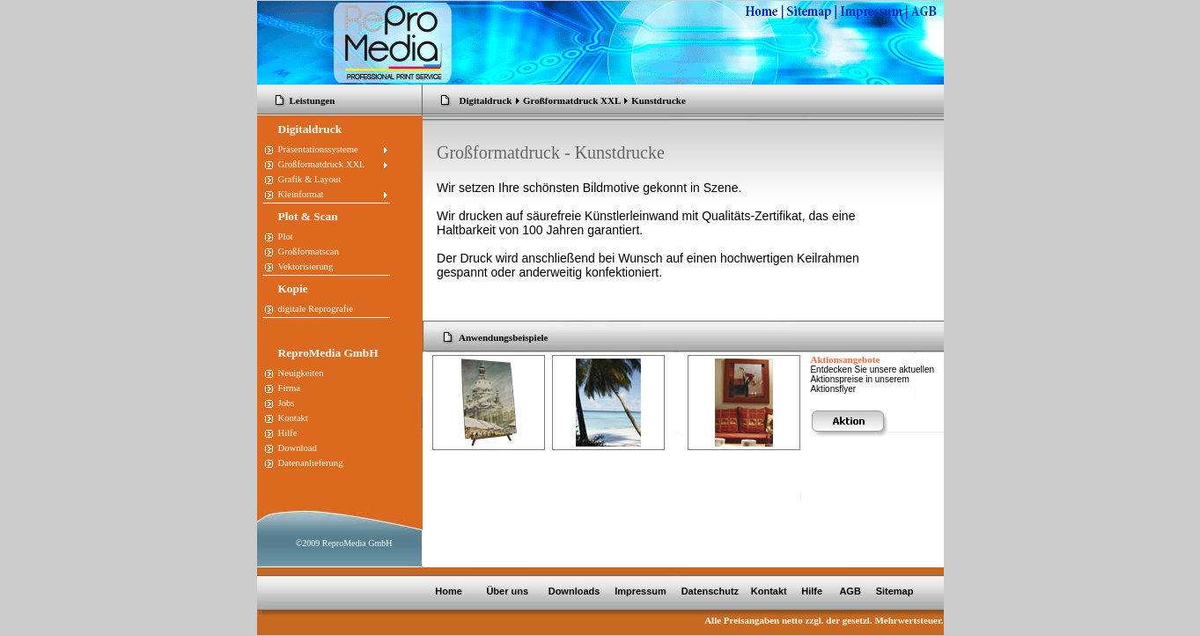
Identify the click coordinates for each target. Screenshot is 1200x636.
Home (448, 591)
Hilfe (811, 591)
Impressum (639, 591)
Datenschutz (709, 591)
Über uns (508, 591)
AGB (851, 591)
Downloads (574, 591)
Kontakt (769, 591)
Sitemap (895, 591)
